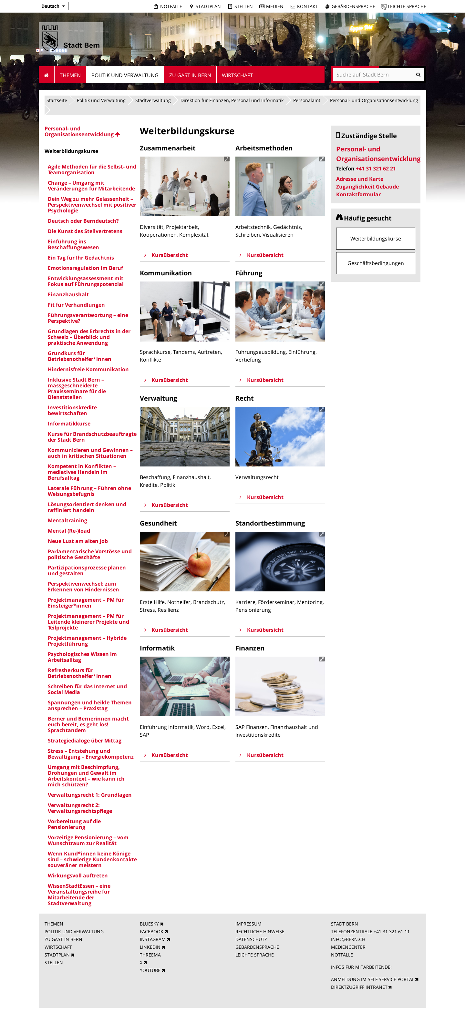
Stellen (243, 6)
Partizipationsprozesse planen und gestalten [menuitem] (87, 570)
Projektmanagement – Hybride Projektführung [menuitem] (87, 641)
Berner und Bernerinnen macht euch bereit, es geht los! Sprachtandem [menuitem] (88, 724)
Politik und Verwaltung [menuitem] (125, 75)
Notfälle (171, 6)
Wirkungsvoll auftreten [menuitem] (78, 875)
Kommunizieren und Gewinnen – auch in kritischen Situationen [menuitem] (90, 453)
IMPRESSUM (248, 924)
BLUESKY (149, 924)
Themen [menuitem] (70, 75)
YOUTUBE (150, 970)
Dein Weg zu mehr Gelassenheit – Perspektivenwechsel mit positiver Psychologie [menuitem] (92, 204)
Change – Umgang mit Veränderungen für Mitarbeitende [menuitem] (91, 185)
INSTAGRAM (153, 939)
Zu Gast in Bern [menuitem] (190, 75)
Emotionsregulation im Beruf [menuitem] (85, 268)
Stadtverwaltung (153, 100)
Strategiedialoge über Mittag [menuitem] (84, 740)
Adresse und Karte (359, 178)
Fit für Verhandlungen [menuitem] (76, 305)
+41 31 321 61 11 (392, 931)
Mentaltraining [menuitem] (67, 520)
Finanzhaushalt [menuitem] (68, 294)
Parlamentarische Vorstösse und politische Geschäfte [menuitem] (90, 554)
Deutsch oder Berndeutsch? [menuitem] (83, 221)
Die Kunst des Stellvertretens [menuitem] (85, 231)
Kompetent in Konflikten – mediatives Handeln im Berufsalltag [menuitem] (82, 472)
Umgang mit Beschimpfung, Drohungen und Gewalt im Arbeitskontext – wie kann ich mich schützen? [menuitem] (86, 775)
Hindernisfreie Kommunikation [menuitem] (88, 369)
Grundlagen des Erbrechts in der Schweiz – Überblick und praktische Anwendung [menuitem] (89, 337)
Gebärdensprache (353, 6)
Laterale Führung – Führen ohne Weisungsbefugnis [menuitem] (89, 491)
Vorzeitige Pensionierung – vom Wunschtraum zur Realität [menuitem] (88, 840)
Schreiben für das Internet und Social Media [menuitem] (87, 689)
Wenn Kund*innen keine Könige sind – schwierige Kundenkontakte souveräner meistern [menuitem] (92, 859)
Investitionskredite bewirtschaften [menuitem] (72, 410)
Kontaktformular (358, 194)
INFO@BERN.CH (348, 939)
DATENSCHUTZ (251, 939)
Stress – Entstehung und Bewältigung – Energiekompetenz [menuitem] (91, 754)
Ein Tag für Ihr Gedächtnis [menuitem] (81, 258)
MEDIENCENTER (348, 947)
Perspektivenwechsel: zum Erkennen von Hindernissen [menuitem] (83, 586)
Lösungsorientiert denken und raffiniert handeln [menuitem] (87, 507)
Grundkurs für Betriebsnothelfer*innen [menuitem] (79, 356)
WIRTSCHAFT (58, 947)
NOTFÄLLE (342, 955)
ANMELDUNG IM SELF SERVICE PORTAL (372, 979)
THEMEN (54, 924)
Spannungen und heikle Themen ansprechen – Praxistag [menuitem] (90, 705)
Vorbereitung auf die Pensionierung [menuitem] (74, 824)
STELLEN (54, 962)
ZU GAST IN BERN (63, 939)
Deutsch (50, 6)
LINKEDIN (150, 947)
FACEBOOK (151, 931)
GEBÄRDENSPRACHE (257, 947)
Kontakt (307, 6)
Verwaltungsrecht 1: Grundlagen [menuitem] (90, 795)
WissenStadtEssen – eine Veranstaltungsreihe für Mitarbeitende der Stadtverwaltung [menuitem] (79, 894)
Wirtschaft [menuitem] (237, 75)
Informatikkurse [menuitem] (69, 423)
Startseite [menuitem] (47, 74)
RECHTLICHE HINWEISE (259, 931)
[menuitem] (89, 131)
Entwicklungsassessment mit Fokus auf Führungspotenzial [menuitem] (86, 281)
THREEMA (150, 955)
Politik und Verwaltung (101, 100)
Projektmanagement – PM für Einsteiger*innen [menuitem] (86, 603)
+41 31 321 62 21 (376, 168)
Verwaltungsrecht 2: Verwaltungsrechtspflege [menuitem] (80, 808)
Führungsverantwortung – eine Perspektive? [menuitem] (88, 318)
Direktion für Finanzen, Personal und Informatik (232, 100)
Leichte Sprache (407, 6)
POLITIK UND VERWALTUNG (74, 931)
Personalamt (306, 100)
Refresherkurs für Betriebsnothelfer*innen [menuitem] (79, 673)
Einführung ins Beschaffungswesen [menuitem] (73, 244)
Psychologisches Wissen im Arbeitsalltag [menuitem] (82, 657)
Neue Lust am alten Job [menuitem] (78, 541)
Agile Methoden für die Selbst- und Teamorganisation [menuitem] (92, 169)
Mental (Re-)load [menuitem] (69, 531)
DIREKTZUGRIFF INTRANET (359, 987)
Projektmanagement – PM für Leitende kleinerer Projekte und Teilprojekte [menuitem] (88, 621)
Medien (275, 6)
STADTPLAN (57, 955)
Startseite (56, 100)
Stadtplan (208, 6)
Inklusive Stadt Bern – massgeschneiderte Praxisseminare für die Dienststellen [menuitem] (77, 388)
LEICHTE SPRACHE (254, 955)
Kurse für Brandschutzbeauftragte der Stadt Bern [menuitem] (92, 437)
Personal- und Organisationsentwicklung (374, 100)
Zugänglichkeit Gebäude (367, 186)
